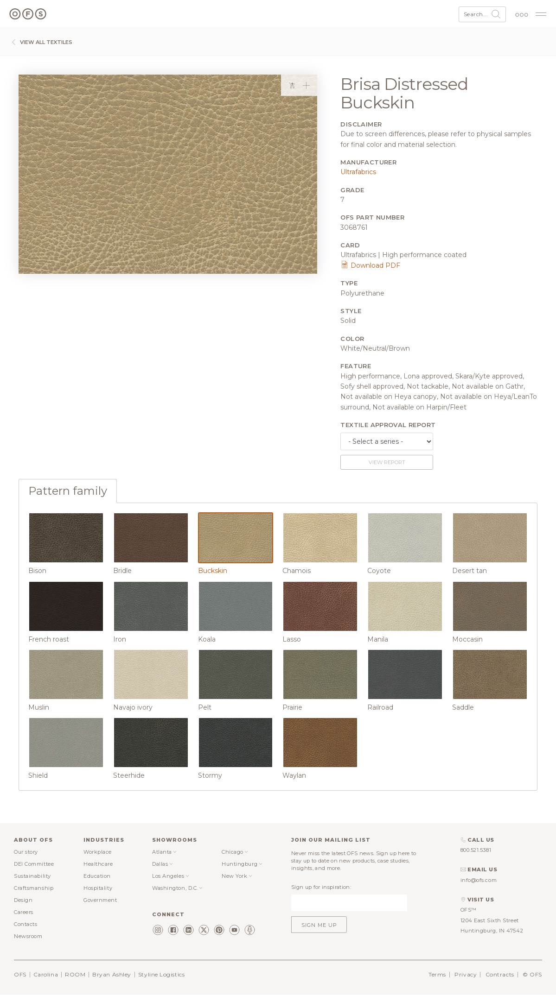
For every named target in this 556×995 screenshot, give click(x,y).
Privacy (465, 974)
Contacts (25, 924)
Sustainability (32, 876)
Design (23, 900)
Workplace (97, 852)
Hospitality (97, 888)
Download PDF (370, 265)
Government (100, 900)
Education (97, 876)
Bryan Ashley (111, 974)
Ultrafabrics (358, 172)
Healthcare (98, 864)
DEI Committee (34, 864)
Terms (437, 974)
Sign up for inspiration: (321, 887)
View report (387, 462)
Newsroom (28, 936)
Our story (26, 852)
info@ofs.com (478, 880)
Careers (23, 912)
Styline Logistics (161, 974)
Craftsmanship (33, 888)
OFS (20, 974)
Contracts (500, 974)
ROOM (75, 974)
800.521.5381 (476, 850)
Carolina (45, 974)
